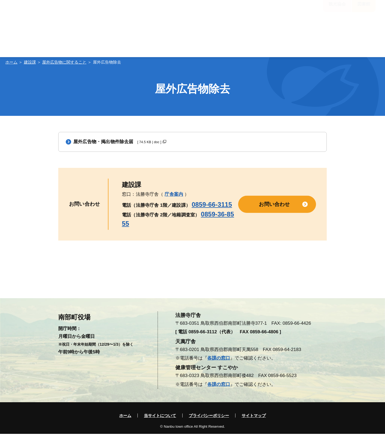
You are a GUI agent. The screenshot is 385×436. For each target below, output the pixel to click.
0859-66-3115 (212, 206)
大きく (189, 11)
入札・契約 (352, 26)
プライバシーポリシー (209, 418)
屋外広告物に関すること (64, 62)
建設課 (30, 62)
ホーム (11, 62)
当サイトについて (160, 418)
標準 (173, 11)
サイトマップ (254, 418)
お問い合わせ (274, 206)
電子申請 (313, 26)
